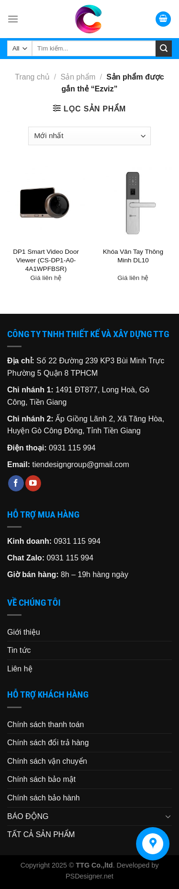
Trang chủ (32, 77)
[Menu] (13, 18)
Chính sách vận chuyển (47, 761)
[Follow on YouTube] (33, 483)
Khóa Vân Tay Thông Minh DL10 (133, 256)
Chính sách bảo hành (43, 798)
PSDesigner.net (90, 876)
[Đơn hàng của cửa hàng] (89, 136)
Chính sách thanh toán (45, 724)
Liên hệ (19, 669)
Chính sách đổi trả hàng (48, 743)
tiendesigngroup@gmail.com (80, 464)
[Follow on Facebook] (16, 483)
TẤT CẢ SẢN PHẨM (41, 834)
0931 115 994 (72, 448)
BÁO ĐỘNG (28, 816)
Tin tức (19, 650)
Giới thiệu (23, 632)
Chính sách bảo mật (41, 779)
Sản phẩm (78, 77)
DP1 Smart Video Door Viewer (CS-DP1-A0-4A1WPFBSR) (46, 260)
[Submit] (164, 48)
